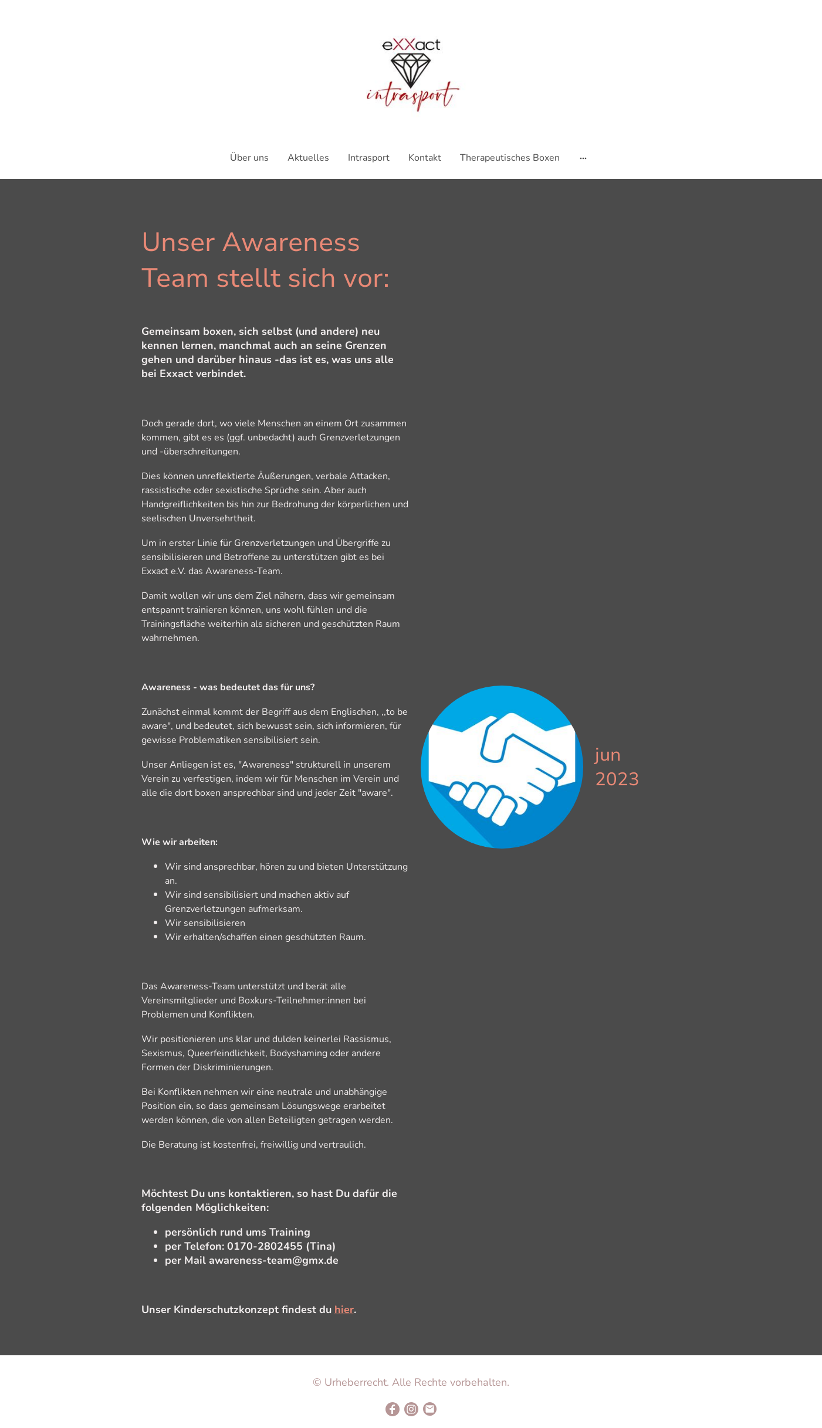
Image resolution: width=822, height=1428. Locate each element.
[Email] (430, 1409)
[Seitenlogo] (411, 72)
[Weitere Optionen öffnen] (583, 158)
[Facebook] (392, 1409)
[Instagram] (411, 1409)
